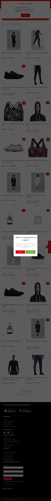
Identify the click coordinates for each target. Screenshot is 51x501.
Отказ (20, 252)
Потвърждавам (31, 252)
